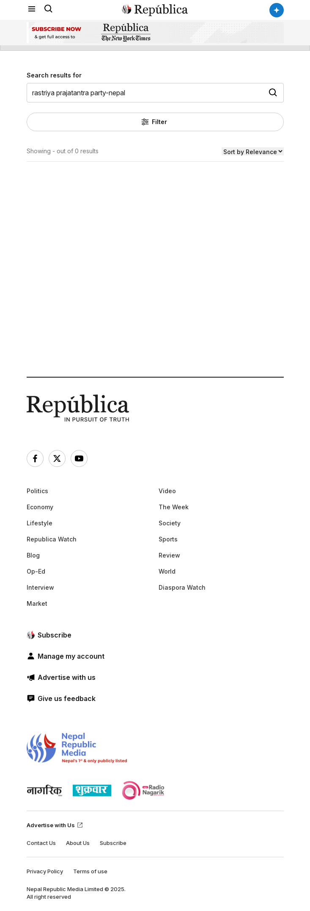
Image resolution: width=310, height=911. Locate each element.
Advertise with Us (55, 825)
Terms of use (90, 871)
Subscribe (113, 842)
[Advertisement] (155, 300)
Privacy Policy (45, 871)
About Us (78, 842)
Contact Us (41, 842)
